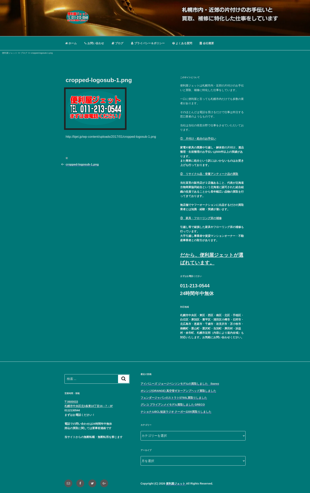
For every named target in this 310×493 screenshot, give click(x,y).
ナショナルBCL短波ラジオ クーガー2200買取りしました (176, 411)
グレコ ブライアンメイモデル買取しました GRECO (173, 404)
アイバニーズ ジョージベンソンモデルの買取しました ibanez (180, 383)
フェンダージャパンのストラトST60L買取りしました (174, 397)
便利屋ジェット (176, 483)
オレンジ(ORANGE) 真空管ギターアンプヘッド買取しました (178, 390)
